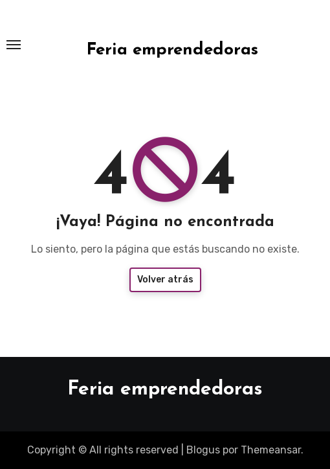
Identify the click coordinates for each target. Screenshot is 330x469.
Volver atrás (165, 279)
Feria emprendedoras (172, 50)
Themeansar (271, 450)
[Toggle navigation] (13, 44)
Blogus (203, 450)
